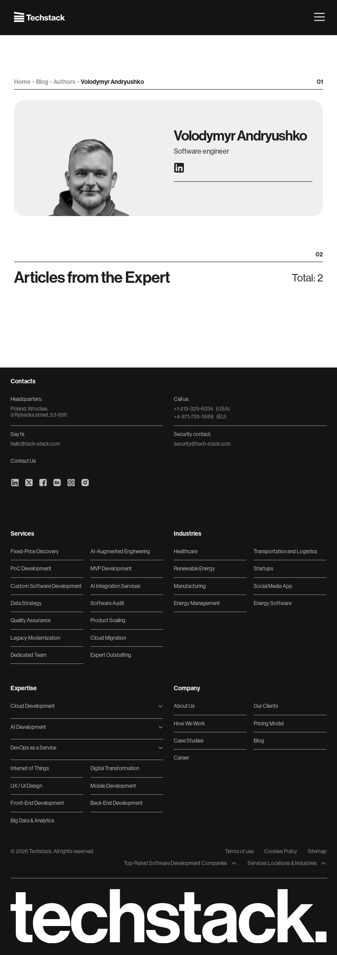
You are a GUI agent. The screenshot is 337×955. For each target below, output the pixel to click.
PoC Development (31, 569)
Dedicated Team (29, 655)
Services (22, 533)
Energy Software (272, 603)
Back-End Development (116, 803)
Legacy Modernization (35, 638)
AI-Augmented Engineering (120, 551)
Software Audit (107, 603)
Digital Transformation (114, 768)
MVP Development (111, 569)
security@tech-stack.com (202, 444)
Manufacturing (190, 586)
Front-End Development (37, 803)
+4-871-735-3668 (200, 417)
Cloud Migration (108, 638)
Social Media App (273, 586)
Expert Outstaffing (110, 655)
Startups (263, 569)
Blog (42, 82)
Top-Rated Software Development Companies (180, 863)
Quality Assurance (30, 620)
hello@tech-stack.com (35, 444)
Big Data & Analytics (32, 821)
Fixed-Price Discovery (35, 551)
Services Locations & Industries (286, 863)
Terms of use (239, 851)
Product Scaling (107, 620)
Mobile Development (113, 786)
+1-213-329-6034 (202, 409)
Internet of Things (30, 768)
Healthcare (185, 551)
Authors (65, 82)
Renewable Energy (194, 569)
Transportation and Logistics (285, 551)
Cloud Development (33, 706)
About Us (184, 706)
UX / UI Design (26, 786)
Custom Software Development (46, 586)
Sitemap (317, 851)
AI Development (28, 727)
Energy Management (197, 603)
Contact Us (23, 461)
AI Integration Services (115, 586)
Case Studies (189, 741)
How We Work (189, 724)
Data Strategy (26, 603)
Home (23, 82)
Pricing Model (268, 724)
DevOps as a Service (33, 748)
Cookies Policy (280, 851)
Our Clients (266, 706)
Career (181, 758)
